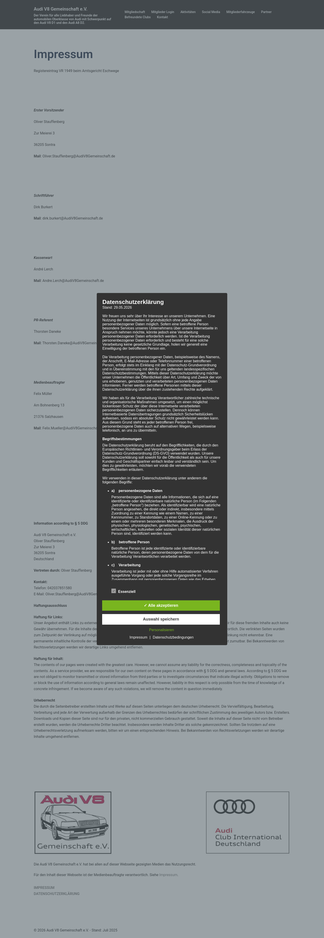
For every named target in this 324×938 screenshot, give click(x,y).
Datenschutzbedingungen (173, 637)
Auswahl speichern (161, 619)
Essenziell (123, 591)
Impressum (138, 637)
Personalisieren (161, 630)
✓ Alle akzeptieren (161, 605)
